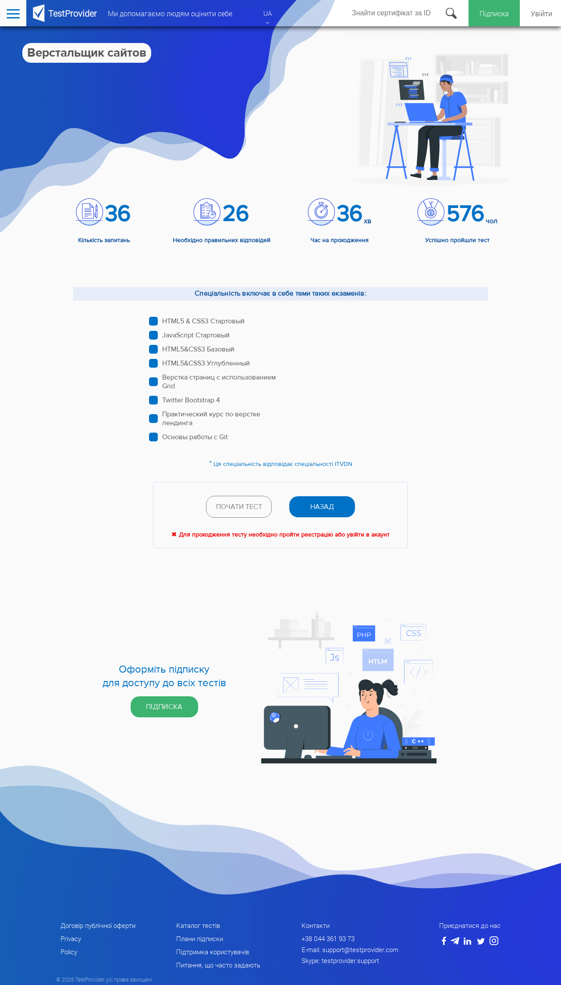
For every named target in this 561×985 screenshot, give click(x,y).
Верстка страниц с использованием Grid (219, 381)
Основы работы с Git (195, 437)
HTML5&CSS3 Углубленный (206, 363)
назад (322, 506)
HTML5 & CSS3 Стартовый (203, 321)
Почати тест (239, 506)
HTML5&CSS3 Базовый (198, 349)
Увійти (541, 13)
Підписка (494, 13)
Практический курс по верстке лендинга (211, 418)
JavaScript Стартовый (196, 335)
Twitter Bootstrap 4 (191, 400)
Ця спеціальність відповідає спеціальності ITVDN (282, 464)
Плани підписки (199, 938)
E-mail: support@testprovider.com (350, 949)
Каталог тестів (198, 925)
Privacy (70, 938)
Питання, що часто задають (218, 964)
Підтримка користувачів (212, 951)
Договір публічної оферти (97, 925)
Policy (68, 951)
